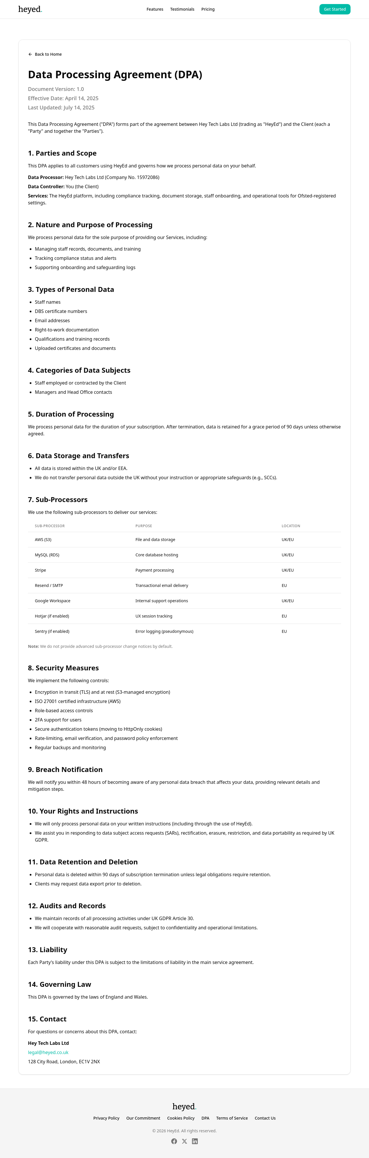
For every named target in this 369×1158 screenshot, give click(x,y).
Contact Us (265, 1118)
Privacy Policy (106, 1118)
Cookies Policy (181, 1118)
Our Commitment (143, 1118)
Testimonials (182, 9)
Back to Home (45, 54)
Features (154, 9)
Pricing (207, 9)
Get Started (335, 9)
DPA (205, 1118)
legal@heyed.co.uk (48, 1052)
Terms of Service (232, 1118)
